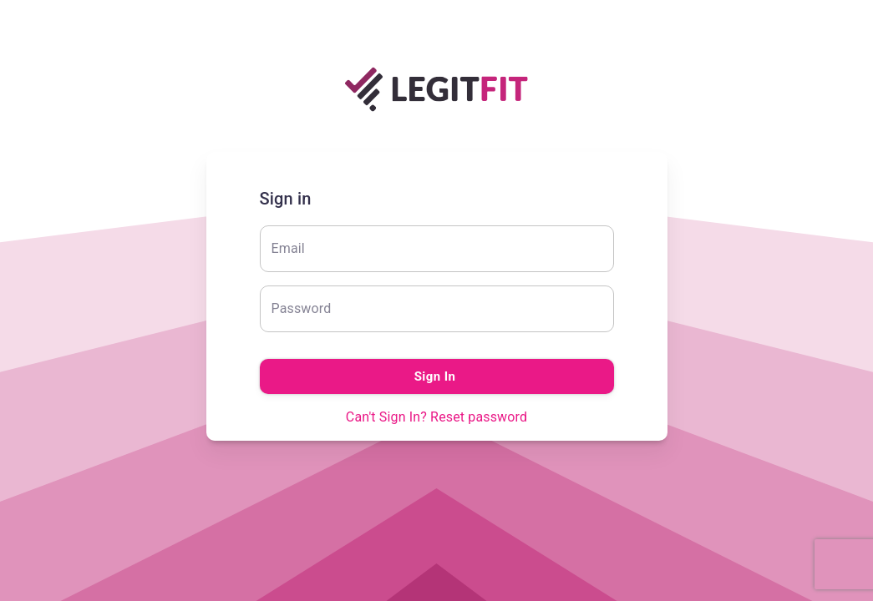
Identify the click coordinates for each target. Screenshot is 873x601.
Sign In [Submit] (437, 376)
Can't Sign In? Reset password (436, 417)
